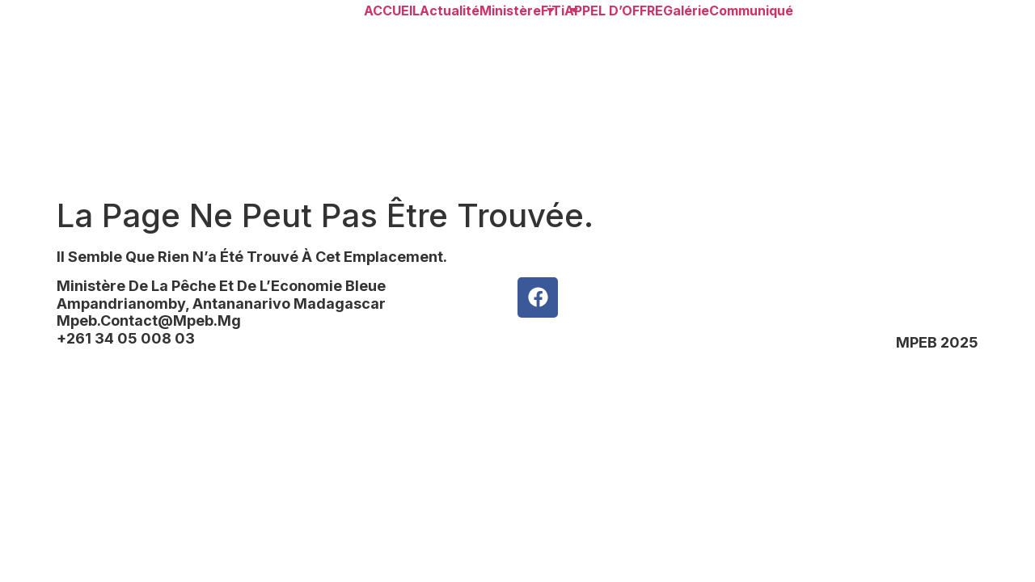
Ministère (510, 10)
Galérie (686, 10)
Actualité (449, 10)
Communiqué (751, 10)
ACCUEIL (392, 10)
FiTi (552, 10)
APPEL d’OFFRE (613, 10)
